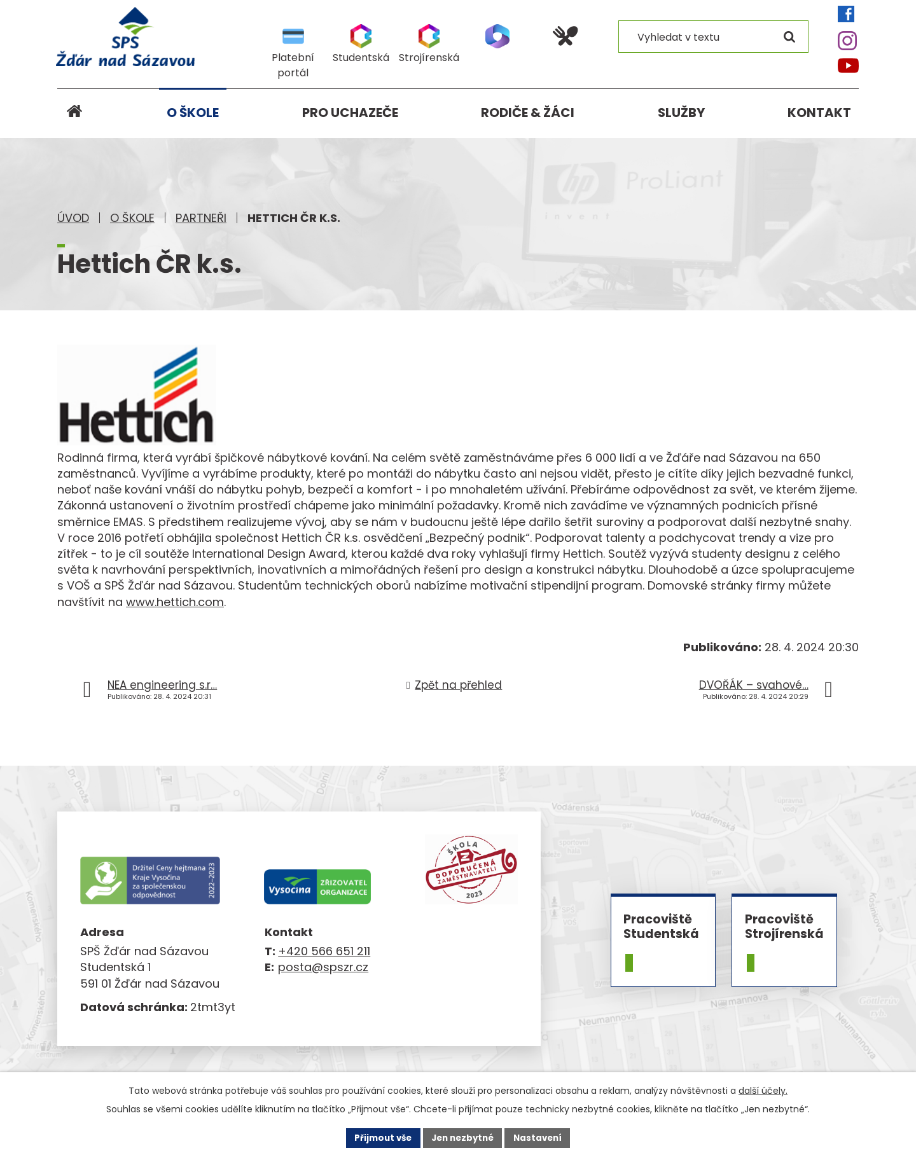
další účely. (763, 1090)
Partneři (201, 218)
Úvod (73, 218)
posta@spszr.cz (323, 967)
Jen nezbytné (462, 1137)
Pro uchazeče (350, 112)
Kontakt (819, 112)
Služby (681, 112)
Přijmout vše (379, 1137)
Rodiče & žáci (527, 112)
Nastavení (542, 1137)
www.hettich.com (175, 602)
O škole (132, 218)
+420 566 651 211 (324, 951)
